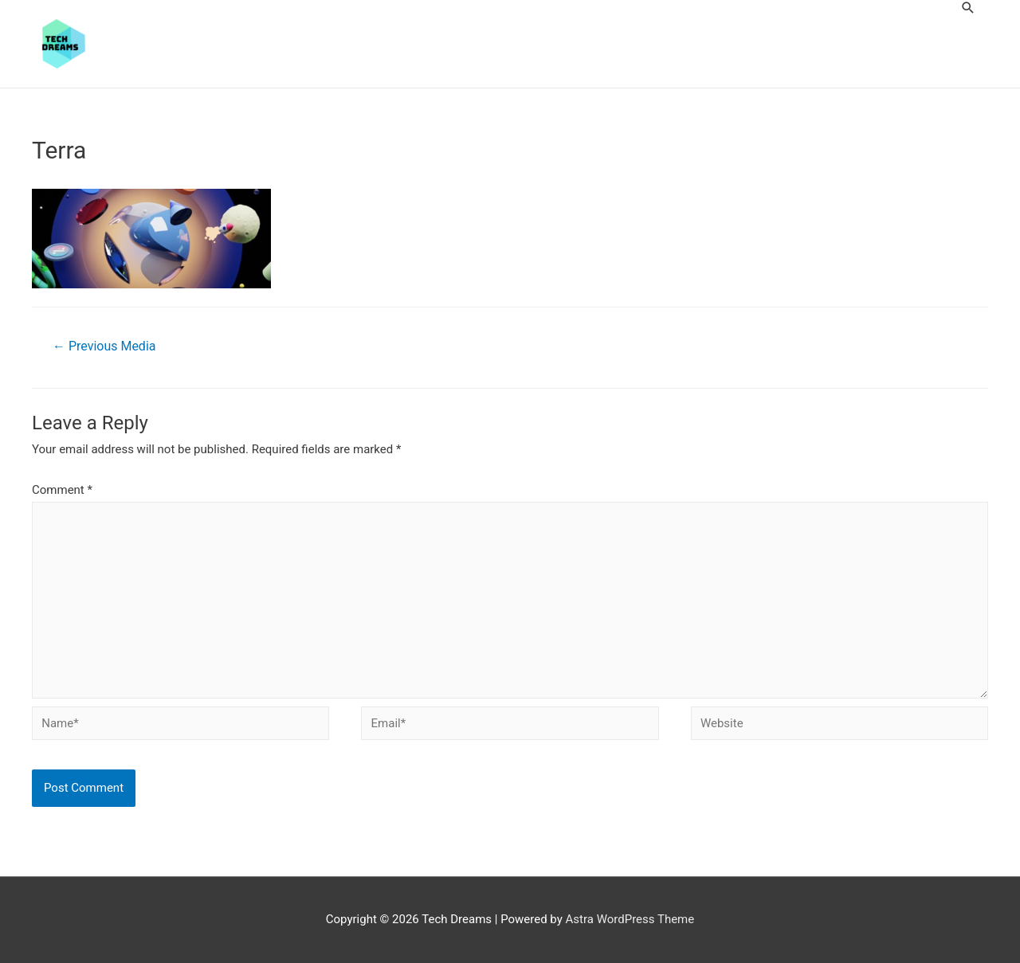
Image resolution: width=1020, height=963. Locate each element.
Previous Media (104, 346)
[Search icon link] (968, 7)
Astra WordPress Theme (630, 919)
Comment (62, 490)
